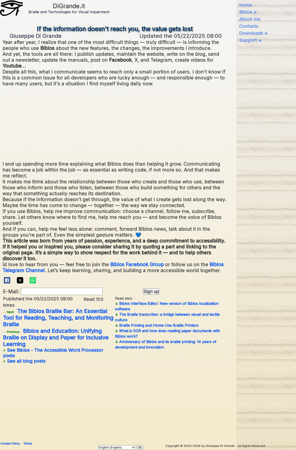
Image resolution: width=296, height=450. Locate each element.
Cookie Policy (10, 443)
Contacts (248, 26)
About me (249, 19)
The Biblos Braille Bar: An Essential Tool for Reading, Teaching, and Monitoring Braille (58, 318)
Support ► (251, 40)
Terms (27, 443)
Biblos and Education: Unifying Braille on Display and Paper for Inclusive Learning (55, 337)
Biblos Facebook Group (137, 264)
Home (245, 5)
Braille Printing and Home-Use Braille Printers (156, 325)
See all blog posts (24, 361)
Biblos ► (248, 12)
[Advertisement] (115, 123)
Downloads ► (254, 33)
